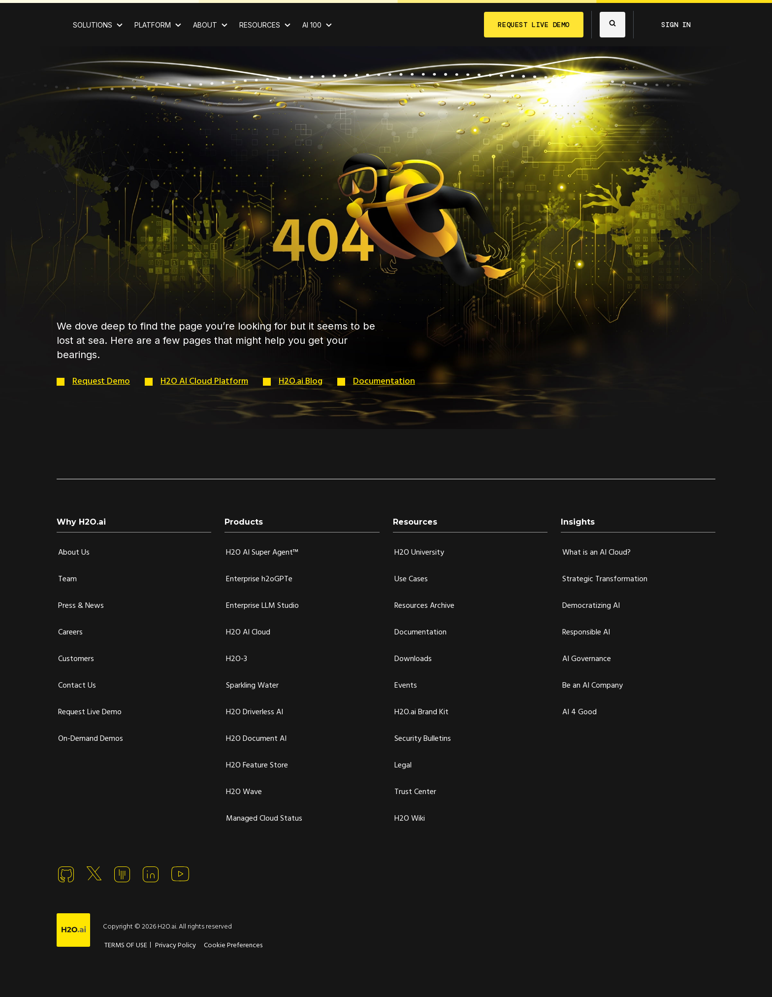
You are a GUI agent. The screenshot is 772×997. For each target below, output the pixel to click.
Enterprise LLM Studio (262, 605)
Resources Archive (424, 605)
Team (67, 579)
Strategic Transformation (604, 579)
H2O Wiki (409, 818)
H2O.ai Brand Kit (421, 712)
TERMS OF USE (125, 945)
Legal (403, 765)
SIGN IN (676, 24)
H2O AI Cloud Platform (204, 381)
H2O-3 (236, 659)
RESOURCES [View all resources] (259, 25)
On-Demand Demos (90, 738)
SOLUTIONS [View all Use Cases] (92, 25)
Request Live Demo (90, 712)
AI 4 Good (579, 712)
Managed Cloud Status (264, 818)
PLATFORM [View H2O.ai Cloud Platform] (152, 25)
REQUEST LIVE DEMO (534, 24)
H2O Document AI (256, 738)
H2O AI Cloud (248, 632)
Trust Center (415, 792)
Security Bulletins (422, 738)
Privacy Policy (175, 945)
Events (405, 685)
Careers (70, 632)
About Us (74, 552)
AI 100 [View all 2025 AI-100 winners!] (312, 25)
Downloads (413, 659)
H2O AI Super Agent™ (262, 552)
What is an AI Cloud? (596, 552)
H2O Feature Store (257, 765)
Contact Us (77, 685)
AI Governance (586, 659)
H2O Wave (244, 792)
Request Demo (101, 381)
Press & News (81, 605)
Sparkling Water (252, 685)
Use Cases (411, 579)
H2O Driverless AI (254, 712)
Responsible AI (586, 632)
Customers (76, 659)
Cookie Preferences (233, 945)
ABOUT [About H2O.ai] (205, 25)
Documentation (384, 381)
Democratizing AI (591, 605)
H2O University (419, 552)
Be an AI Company (592, 685)
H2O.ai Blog (300, 381)
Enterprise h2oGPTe (259, 579)
